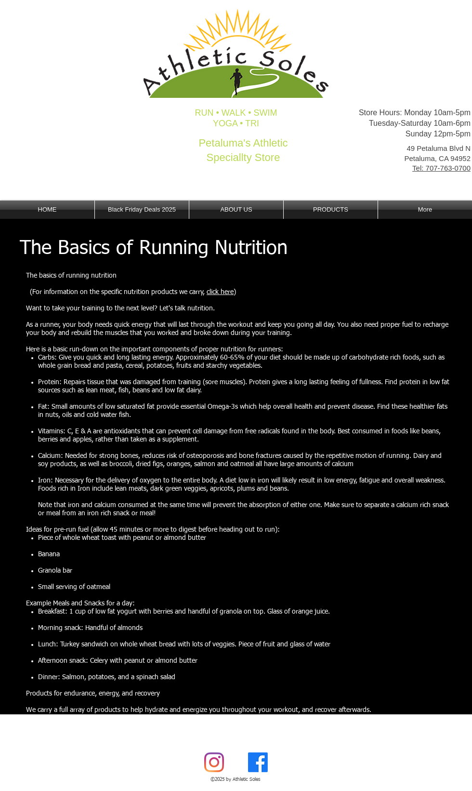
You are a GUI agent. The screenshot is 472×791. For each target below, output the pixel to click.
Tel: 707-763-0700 (441, 168)
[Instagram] (214, 762)
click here (220, 292)
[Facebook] (258, 762)
